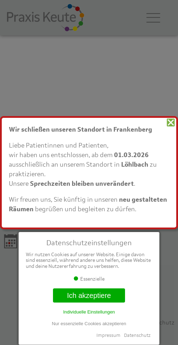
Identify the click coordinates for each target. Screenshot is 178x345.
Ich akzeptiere (89, 295)
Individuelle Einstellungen (89, 312)
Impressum (108, 335)
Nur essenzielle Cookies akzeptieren (89, 323)
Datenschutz (137, 335)
